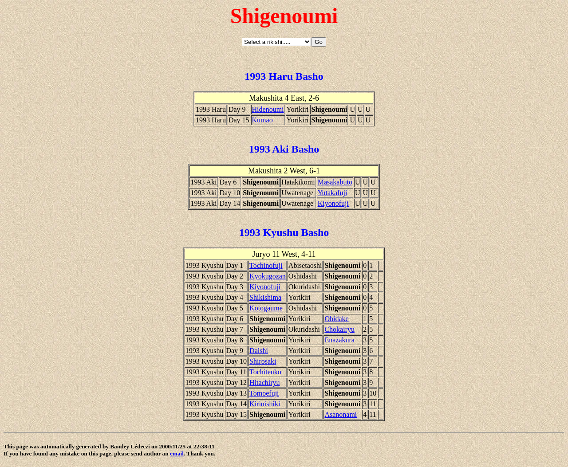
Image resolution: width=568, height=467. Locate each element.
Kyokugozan (267, 276)
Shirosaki (262, 361)
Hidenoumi (268, 109)
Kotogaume (266, 308)
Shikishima (265, 297)
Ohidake (336, 318)
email (177, 453)
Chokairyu (339, 329)
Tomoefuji (264, 393)
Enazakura (339, 340)
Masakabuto (335, 182)
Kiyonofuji (333, 203)
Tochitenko (265, 372)
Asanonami (340, 414)
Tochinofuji (265, 265)
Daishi (258, 350)
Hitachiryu (264, 382)
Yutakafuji (332, 192)
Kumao (262, 120)
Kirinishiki (264, 404)
